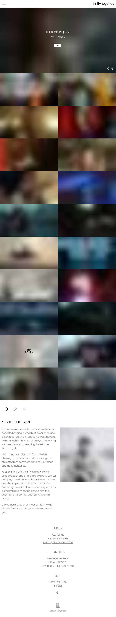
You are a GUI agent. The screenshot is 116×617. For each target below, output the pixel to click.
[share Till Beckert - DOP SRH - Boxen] (108, 68)
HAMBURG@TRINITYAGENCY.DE (58, 566)
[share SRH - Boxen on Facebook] (112, 69)
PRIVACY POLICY (58, 582)
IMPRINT (58, 586)
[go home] (103, 4)
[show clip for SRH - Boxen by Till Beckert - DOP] (58, 40)
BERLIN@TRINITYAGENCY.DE (58, 542)
